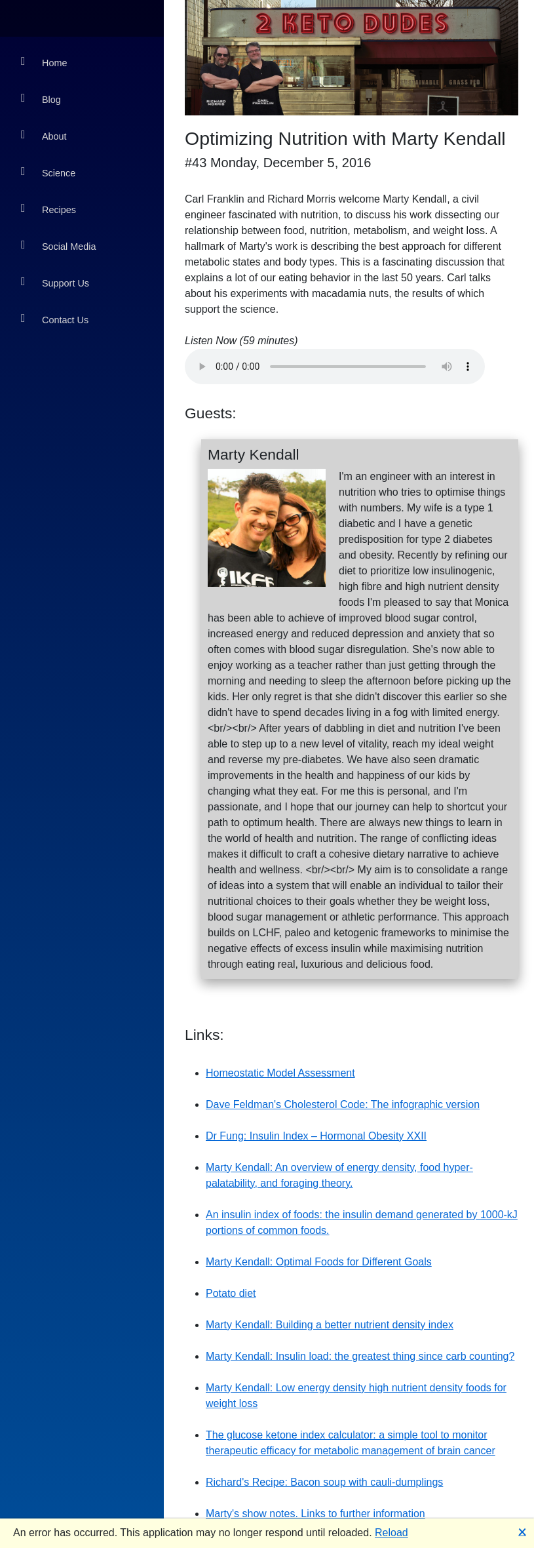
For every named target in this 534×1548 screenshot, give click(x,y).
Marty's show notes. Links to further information (315, 1513)
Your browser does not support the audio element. (335, 366)
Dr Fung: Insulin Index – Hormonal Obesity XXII (316, 1135)
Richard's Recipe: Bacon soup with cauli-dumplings (324, 1482)
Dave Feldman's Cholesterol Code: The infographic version (343, 1104)
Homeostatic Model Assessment (280, 1073)
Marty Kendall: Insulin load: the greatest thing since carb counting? (360, 1356)
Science (48, 172)
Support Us (55, 282)
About (44, 135)
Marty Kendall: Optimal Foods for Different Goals (319, 1261)
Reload (391, 1532)
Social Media (58, 245)
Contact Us (54, 319)
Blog (41, 98)
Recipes (48, 209)
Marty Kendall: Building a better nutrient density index (329, 1324)
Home (44, 62)
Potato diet (231, 1293)
